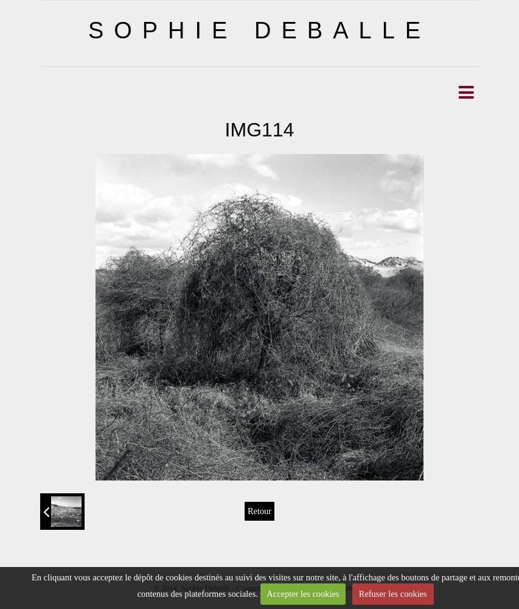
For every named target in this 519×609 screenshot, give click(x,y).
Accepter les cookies (302, 594)
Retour (259, 511)
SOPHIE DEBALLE (259, 30)
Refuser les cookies (393, 594)
